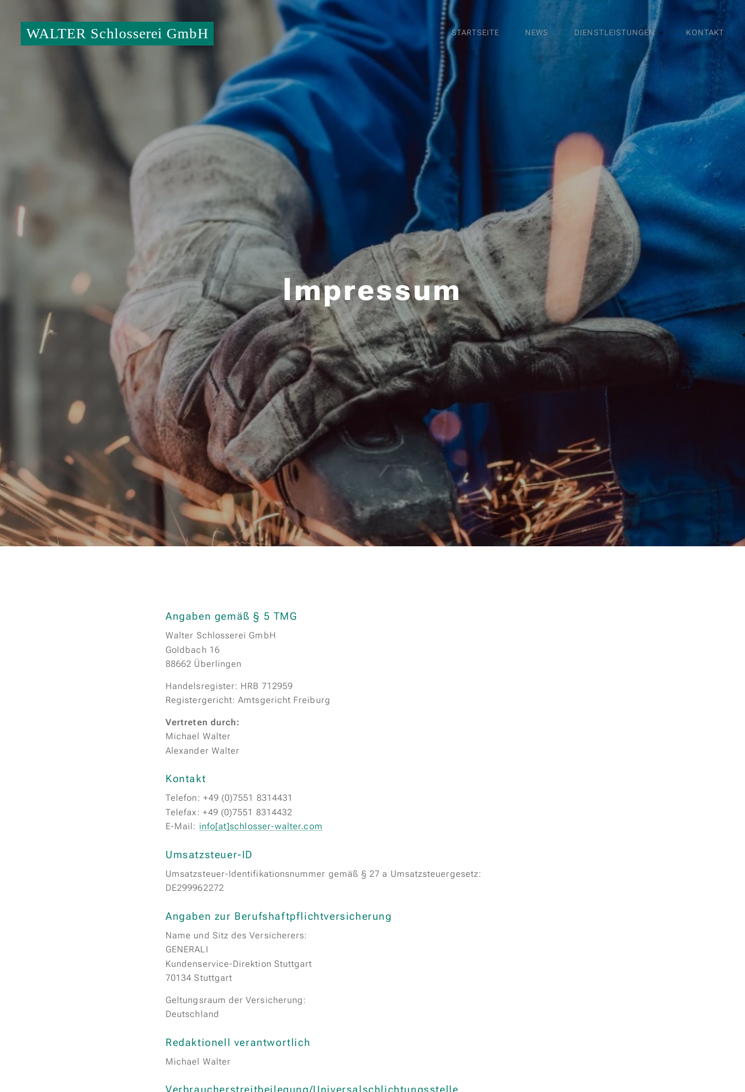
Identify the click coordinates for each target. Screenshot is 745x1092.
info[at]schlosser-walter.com (261, 826)
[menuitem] (628, 34)
